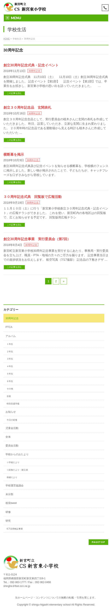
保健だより (12, 477)
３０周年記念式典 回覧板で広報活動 (32, 197)
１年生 (10, 344)
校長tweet (11, 503)
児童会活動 (12, 428)
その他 (10, 389)
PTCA (9, 327)
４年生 (10, 366)
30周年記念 (34, 71)
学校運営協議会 (15, 485)
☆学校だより (13, 462)
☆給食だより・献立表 (17, 470)
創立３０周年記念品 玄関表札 (27, 107)
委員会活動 (12, 445)
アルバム (11, 336)
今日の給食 (12, 420)
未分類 (9, 494)
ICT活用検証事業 (15, 529)
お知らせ (11, 411)
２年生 (10, 351)
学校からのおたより (17, 454)
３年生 (10, 359)
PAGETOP (98, 542)
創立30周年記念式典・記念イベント (31, 65)
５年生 (10, 374)
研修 (8, 512)
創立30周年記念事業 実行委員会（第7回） (37, 239)
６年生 (10, 381)
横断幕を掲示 (13, 154)
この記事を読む (14, 93)
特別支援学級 (13, 403)
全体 (8, 436)
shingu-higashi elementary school (51, 604)
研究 (8, 520)
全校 (9, 396)
